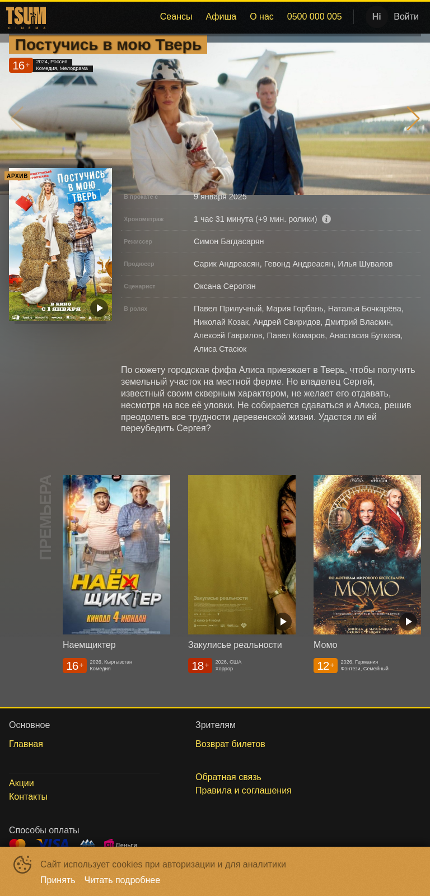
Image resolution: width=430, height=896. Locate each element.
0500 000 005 (314, 16)
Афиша (220, 16)
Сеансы (176, 16)
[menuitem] (176, 17)
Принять (58, 880)
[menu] (199, 17)
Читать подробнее (123, 880)
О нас (262, 16)
